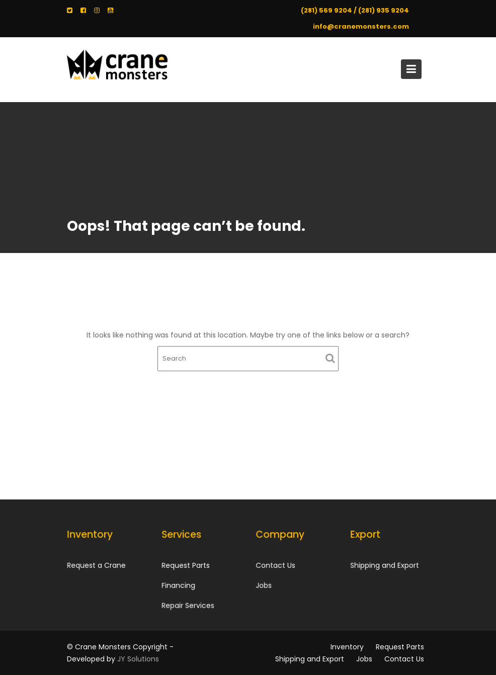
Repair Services (187, 605)
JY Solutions (138, 659)
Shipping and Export (384, 565)
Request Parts (185, 565)
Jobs (264, 585)
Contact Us (275, 565)
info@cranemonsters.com (361, 26)
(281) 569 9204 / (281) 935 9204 (355, 10)
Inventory (347, 647)
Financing (178, 585)
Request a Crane (96, 565)
